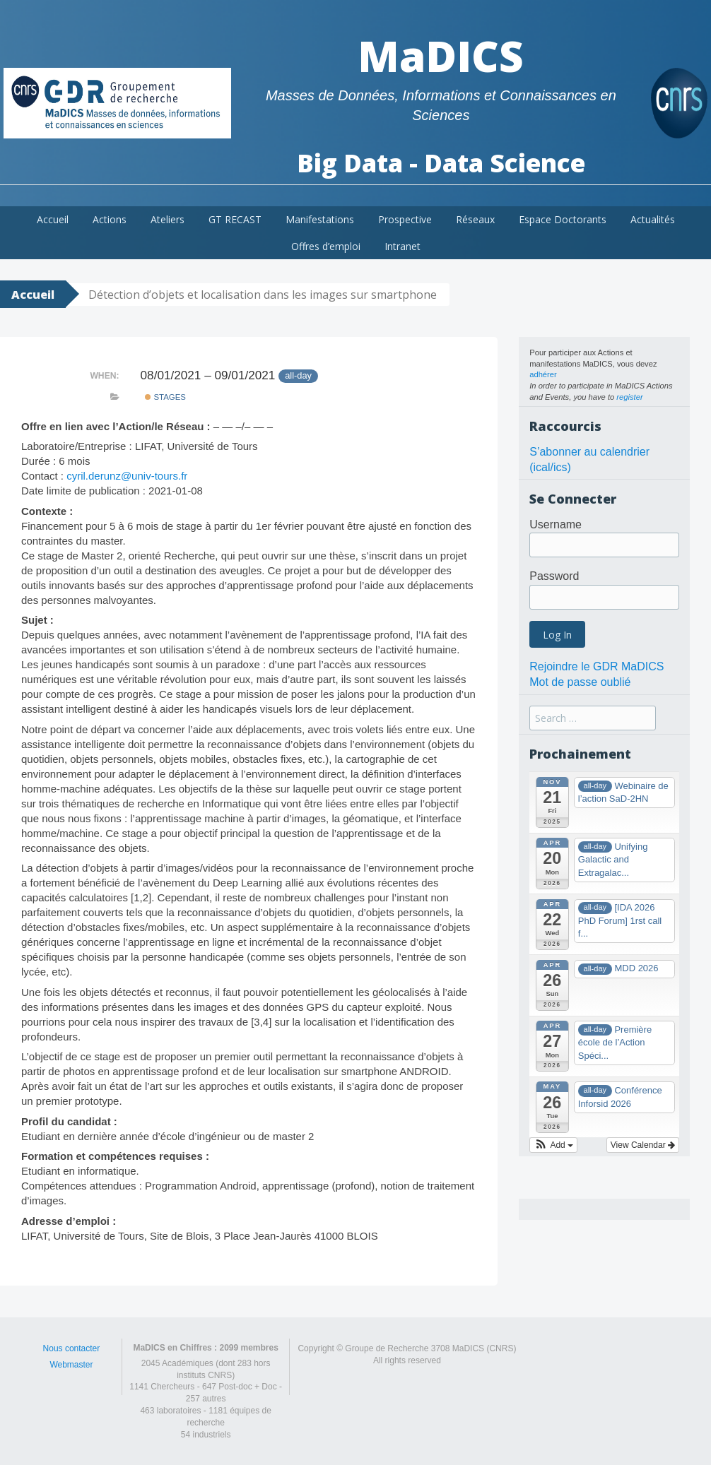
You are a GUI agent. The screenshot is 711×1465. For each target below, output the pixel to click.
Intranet (402, 246)
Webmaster (71, 1365)
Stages (165, 397)
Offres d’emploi (325, 246)
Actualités (652, 219)
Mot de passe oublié (579, 682)
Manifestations (320, 219)
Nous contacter (71, 1348)
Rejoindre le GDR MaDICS (596, 666)
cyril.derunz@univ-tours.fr (126, 476)
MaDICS (441, 56)
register (629, 397)
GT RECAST (235, 219)
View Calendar (643, 1145)
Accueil (53, 219)
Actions (110, 219)
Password (554, 576)
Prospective (405, 219)
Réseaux (475, 219)
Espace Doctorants (562, 219)
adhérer (543, 374)
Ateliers (167, 219)
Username (555, 524)
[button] (553, 1145)
